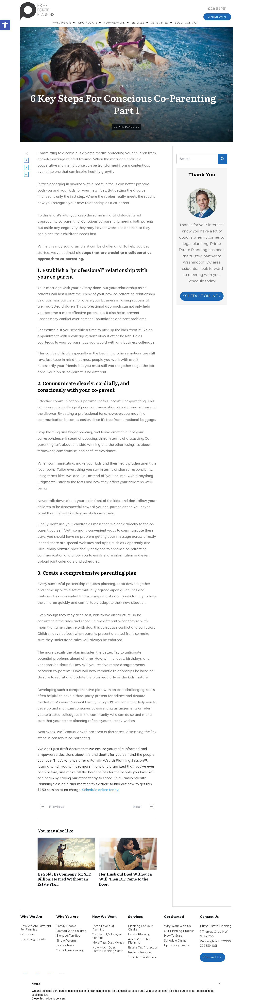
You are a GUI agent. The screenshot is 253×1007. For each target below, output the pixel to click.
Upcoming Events (32, 939)
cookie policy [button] (39, 994)
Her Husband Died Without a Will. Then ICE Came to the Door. (128, 864)
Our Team (27, 934)
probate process (139, 952)
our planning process (179, 931)
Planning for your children (140, 927)
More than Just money (108, 942)
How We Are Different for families (35, 927)
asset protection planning (139, 941)
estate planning (139, 934)
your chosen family (70, 950)
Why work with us (177, 926)
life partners (65, 945)
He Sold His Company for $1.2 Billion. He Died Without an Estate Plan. (66, 864)
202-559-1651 (208, 945)
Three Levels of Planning (103, 927)
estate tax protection (143, 947)
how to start (173, 935)
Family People (66, 926)
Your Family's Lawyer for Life (106, 936)
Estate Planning (127, 127)
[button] (219, 984)
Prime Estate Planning (215, 926)
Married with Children (71, 931)
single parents (66, 940)
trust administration (142, 957)
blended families (68, 935)
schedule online (175, 940)
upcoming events (176, 945)
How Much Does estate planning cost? (107, 949)
